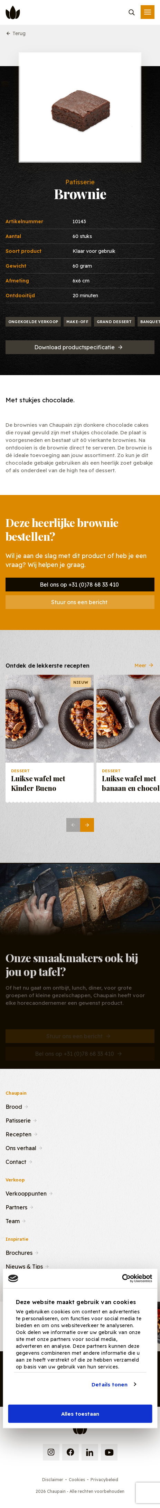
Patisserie (18, 1120)
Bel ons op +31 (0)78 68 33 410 (79, 584)
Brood (14, 1106)
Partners (16, 1206)
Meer (144, 671)
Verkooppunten (26, 1193)
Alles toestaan (80, 1414)
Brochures (19, 1252)
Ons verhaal (21, 1147)
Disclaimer (52, 1479)
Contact (16, 1161)
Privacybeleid (104, 1479)
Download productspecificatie (79, 347)
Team (13, 1220)
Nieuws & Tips (24, 1266)
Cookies (77, 1479)
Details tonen (110, 1384)
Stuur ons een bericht (79, 602)
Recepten (18, 1133)
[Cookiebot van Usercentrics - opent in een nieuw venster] (122, 1278)
